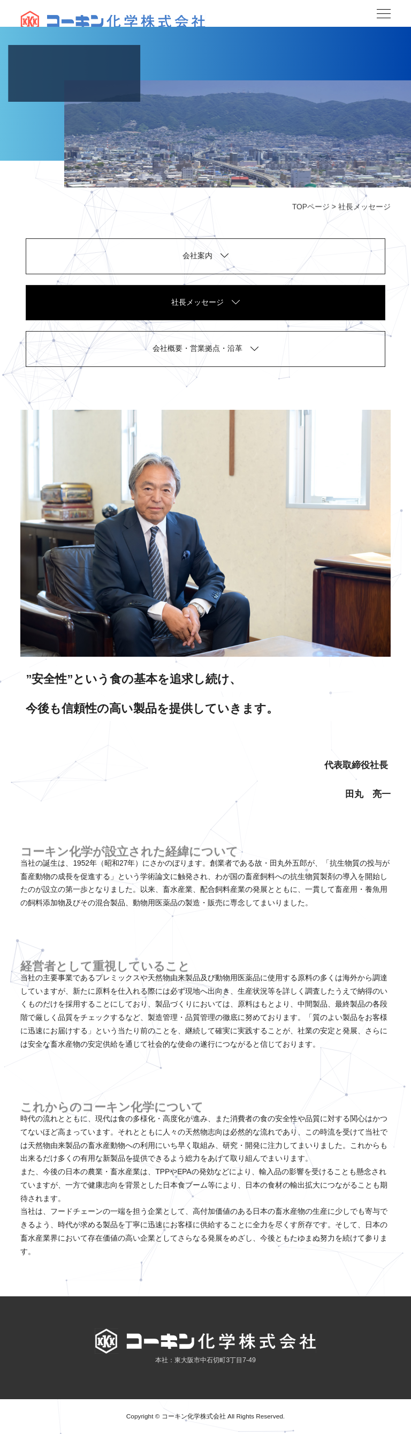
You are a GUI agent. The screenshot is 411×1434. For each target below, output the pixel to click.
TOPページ (311, 209)
